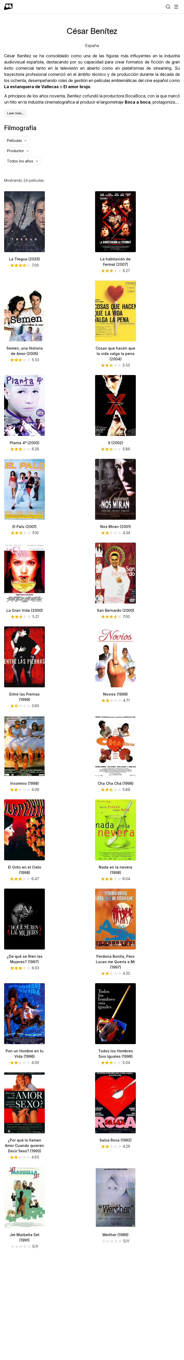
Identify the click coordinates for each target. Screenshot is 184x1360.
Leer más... (15, 211)
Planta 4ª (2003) (24, 540)
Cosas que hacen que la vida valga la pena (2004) (115, 451)
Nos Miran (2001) (115, 624)
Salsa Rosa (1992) (115, 1238)
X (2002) (115, 540)
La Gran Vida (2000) (24, 708)
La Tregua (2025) (24, 356)
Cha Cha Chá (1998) (115, 881)
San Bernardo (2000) (115, 708)
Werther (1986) (115, 1332)
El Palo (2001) (24, 624)
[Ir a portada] (8, 7)
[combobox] (17, 238)
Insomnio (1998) (24, 881)
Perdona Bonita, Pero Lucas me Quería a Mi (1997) (115, 1059)
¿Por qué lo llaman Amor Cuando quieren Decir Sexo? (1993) (24, 1243)
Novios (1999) (115, 792)
